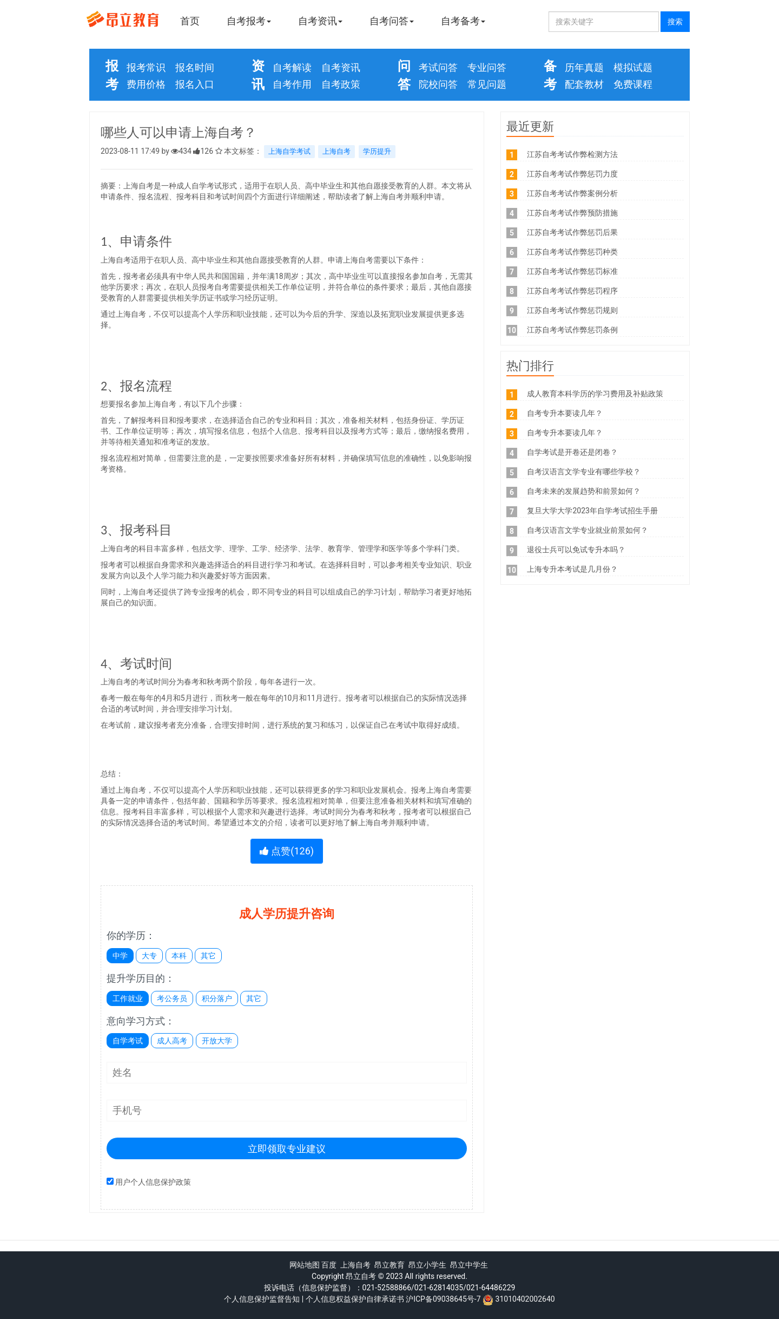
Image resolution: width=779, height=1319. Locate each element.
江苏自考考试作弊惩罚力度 (572, 173)
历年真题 (584, 67)
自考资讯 (320, 21)
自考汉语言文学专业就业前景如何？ (587, 530)
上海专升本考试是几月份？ (572, 569)
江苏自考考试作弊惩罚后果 (572, 232)
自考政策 (340, 84)
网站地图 (304, 1265)
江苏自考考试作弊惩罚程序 (572, 290)
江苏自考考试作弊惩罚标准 (572, 271)
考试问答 (438, 67)
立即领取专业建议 (287, 1148)
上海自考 (336, 151)
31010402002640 (525, 1299)
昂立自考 (361, 1276)
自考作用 (292, 84)
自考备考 (463, 21)
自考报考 (249, 21)
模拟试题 (632, 67)
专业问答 (486, 67)
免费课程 (632, 84)
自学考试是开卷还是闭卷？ (572, 452)
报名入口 (194, 84)
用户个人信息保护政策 (153, 1182)
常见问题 (486, 84)
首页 (190, 21)
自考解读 (292, 67)
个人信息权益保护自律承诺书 (355, 1299)
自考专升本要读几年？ (565, 413)
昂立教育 (389, 1265)
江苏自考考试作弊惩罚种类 (572, 251)
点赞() (287, 851)
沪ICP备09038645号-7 (443, 1299)
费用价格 (146, 84)
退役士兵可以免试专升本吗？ (576, 549)
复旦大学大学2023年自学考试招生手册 (592, 510)
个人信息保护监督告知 (262, 1299)
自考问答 (391, 21)
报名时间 (194, 67)
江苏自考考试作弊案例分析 (572, 193)
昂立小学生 (427, 1265)
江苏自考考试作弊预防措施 (572, 212)
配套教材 (584, 84)
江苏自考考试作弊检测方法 (572, 154)
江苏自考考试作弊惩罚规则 (572, 310)
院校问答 (438, 84)
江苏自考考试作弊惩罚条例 (572, 329)
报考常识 (146, 67)
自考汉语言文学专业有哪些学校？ (584, 471)
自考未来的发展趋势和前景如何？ (584, 491)
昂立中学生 (469, 1265)
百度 (328, 1265)
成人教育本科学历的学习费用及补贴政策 (595, 393)
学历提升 (377, 151)
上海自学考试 (289, 151)
